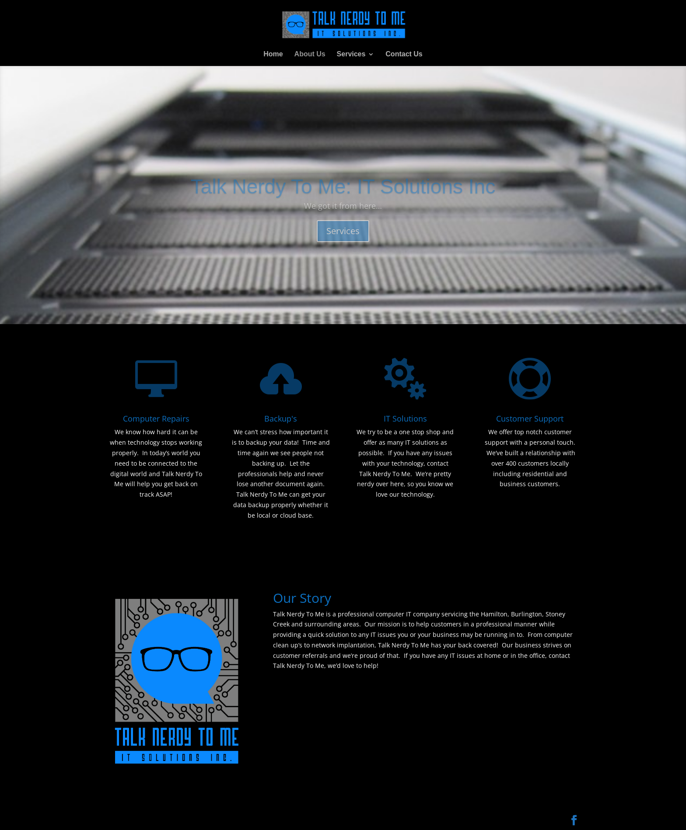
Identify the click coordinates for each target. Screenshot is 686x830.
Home (273, 54)
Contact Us (403, 54)
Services (351, 54)
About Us (310, 54)
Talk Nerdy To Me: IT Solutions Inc (343, 197)
